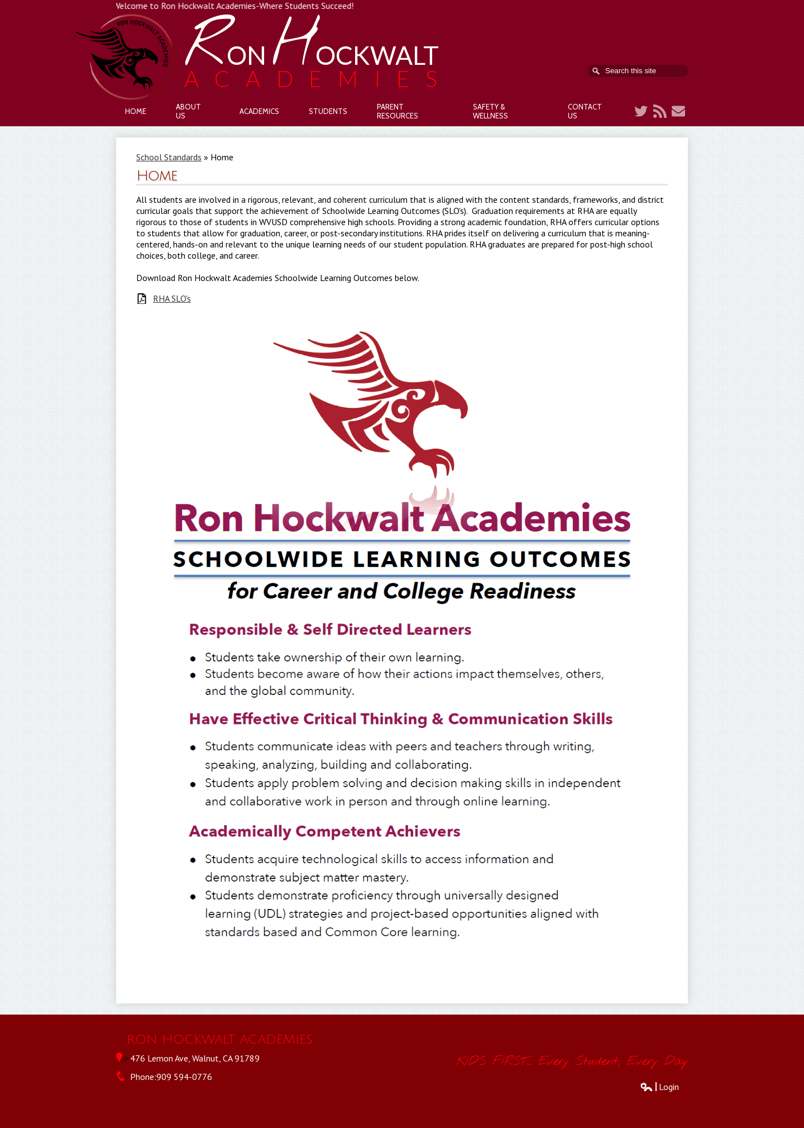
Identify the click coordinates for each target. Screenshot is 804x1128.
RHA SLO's (172, 298)
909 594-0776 (184, 1076)
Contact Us (678, 111)
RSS (660, 111)
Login (659, 1086)
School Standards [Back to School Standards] (169, 157)
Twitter (641, 111)
